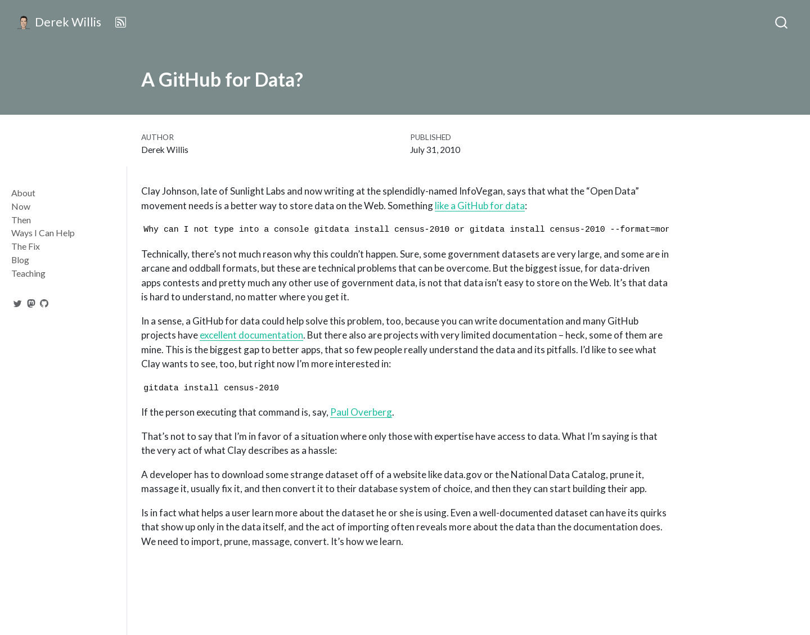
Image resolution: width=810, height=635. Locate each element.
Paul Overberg (361, 412)
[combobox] (782, 22)
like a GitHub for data (480, 205)
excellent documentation (251, 335)
